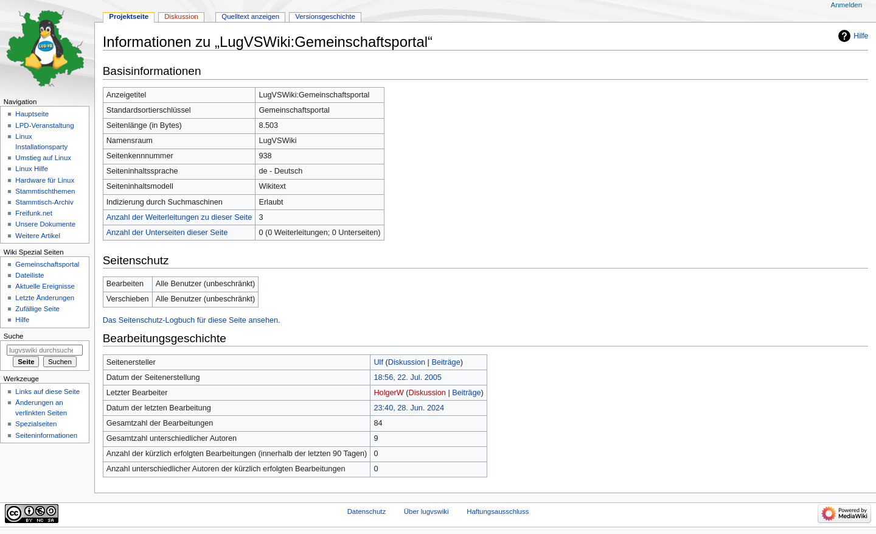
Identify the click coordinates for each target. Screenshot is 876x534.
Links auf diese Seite (47, 391)
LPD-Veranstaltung (44, 125)
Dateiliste (29, 275)
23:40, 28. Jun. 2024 (409, 408)
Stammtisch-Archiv (44, 202)
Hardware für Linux (44, 180)
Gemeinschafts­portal (47, 264)
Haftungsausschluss (498, 511)
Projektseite (128, 16)
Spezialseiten (36, 423)
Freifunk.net (33, 213)
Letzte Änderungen (44, 297)
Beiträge (445, 362)
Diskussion (406, 362)
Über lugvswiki (426, 511)
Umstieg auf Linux (43, 157)
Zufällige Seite (37, 308)
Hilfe (860, 36)
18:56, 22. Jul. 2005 (407, 377)
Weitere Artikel (37, 235)
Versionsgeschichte (325, 16)
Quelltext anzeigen (250, 16)
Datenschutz (366, 511)
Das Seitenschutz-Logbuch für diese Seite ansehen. (191, 320)
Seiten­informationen (46, 435)
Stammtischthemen (45, 191)
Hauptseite (32, 114)
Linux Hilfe (31, 168)
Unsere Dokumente (45, 224)
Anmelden (847, 5)
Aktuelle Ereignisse (44, 286)
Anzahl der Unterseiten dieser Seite (167, 232)
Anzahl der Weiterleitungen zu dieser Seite (179, 217)
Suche (14, 336)
